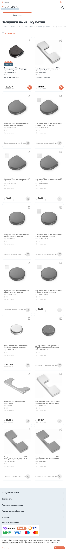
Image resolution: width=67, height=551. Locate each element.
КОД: (5, 72)
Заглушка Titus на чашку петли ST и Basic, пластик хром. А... (17, 180)
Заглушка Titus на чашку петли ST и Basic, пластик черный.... (17, 124)
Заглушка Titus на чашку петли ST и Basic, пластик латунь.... (48, 124)
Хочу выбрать (7, 548)
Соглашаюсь (59, 548)
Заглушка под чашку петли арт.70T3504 (14, 402)
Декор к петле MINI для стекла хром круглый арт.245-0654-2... (16, 347)
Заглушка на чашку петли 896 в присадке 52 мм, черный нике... (47, 458)
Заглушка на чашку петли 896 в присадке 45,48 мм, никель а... (47, 69)
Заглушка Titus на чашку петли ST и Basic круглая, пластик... (17, 235)
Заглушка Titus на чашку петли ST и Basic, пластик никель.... (48, 180)
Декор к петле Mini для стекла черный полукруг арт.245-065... (16, 69)
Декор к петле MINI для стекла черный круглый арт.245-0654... (47, 347)
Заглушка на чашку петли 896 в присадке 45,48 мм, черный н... (16, 458)
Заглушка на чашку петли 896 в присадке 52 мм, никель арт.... (47, 402)
